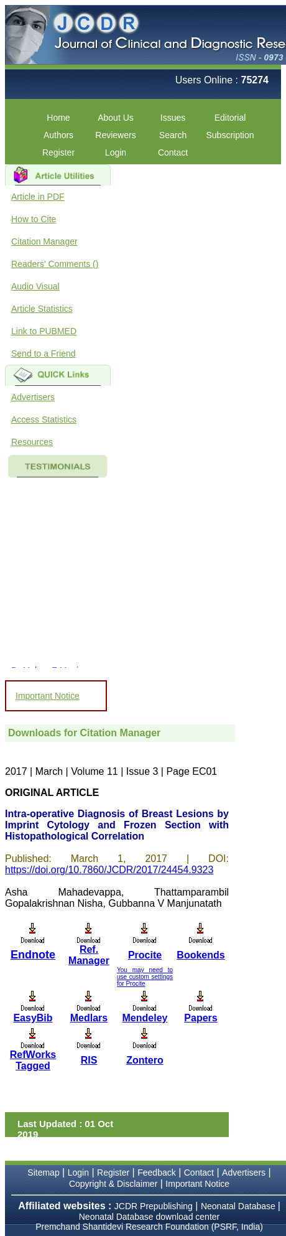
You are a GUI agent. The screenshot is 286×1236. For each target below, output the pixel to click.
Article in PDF (38, 197)
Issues (172, 118)
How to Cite (33, 219)
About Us (116, 118)
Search (173, 135)
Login (115, 152)
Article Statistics (42, 309)
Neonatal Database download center (149, 1217)
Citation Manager (44, 241)
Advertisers (33, 397)
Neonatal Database (239, 1206)
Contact (173, 152)
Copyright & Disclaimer (113, 1184)
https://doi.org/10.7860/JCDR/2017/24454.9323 (109, 869)
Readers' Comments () (54, 264)
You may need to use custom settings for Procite (145, 977)
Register (58, 152)
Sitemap (43, 1172)
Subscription (230, 135)
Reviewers (115, 135)
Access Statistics (43, 419)
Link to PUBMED (43, 331)
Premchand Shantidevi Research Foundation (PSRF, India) (149, 1227)
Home (58, 118)
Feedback (156, 1172)
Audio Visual (35, 286)
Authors (58, 135)
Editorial (230, 118)
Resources (32, 442)
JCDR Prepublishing (153, 1206)
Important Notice (48, 696)
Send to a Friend (43, 353)
